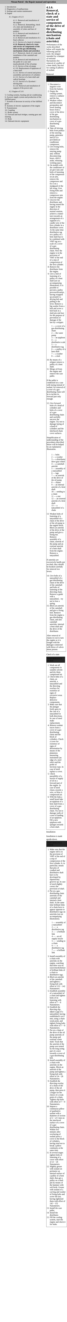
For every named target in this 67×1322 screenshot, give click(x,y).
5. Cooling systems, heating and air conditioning (23, 95)
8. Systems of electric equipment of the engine (22, 106)
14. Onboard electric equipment (17, 121)
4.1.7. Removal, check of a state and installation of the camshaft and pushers (27, 55)
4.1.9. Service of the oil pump (24, 66)
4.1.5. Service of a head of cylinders (27, 42)
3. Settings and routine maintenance (18, 11)
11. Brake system (11, 112)
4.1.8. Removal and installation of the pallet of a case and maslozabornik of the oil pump (26, 62)
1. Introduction (10, 7)
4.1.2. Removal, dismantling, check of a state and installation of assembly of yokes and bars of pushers (26, 28)
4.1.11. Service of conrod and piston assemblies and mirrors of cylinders (27, 74)
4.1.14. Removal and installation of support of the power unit (26, 87)
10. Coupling (10, 110)
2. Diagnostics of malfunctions (16, 9)
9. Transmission (11, 108)
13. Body (8, 119)
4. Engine (8, 13)
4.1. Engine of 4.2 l (16, 17)
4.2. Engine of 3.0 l (16, 91)
